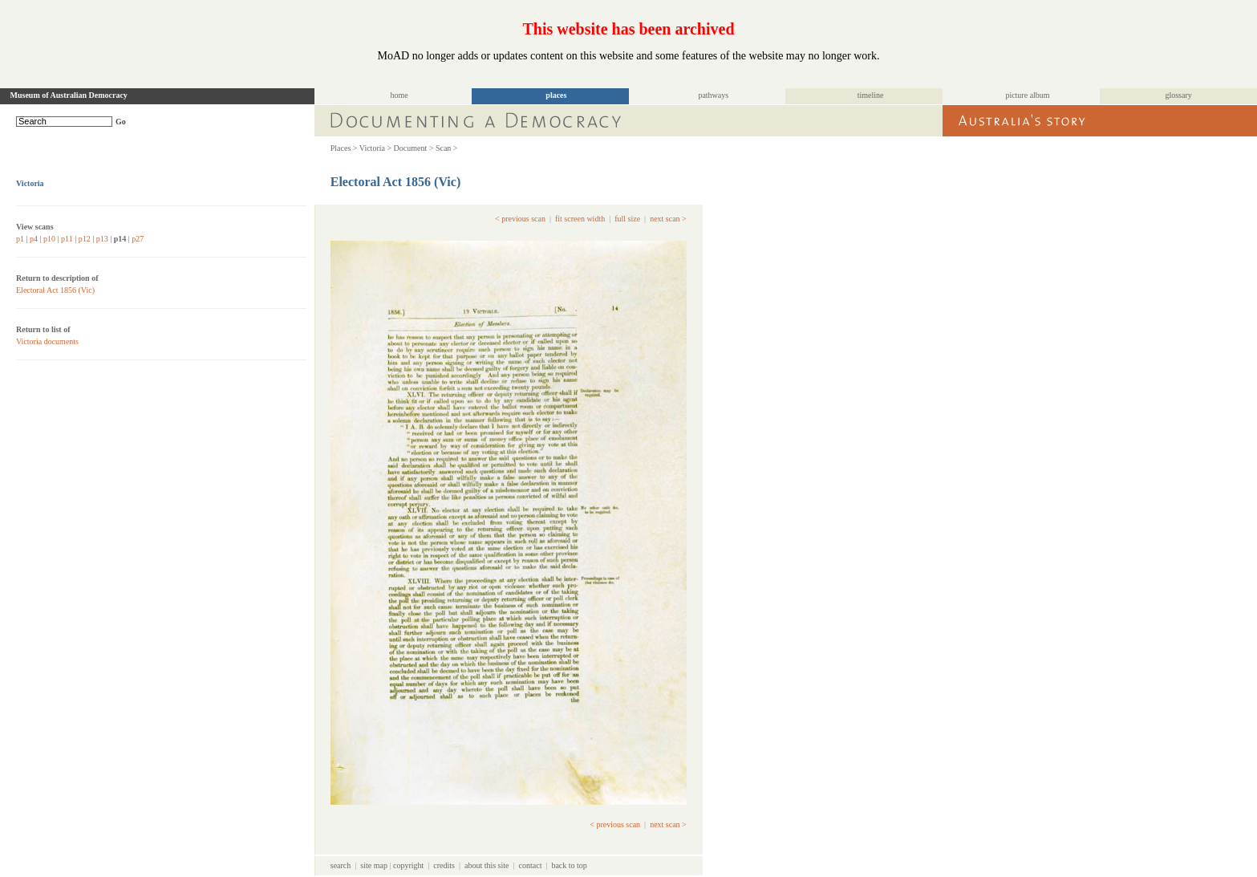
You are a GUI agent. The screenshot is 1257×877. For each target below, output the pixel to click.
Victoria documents (47, 341)
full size (627, 218)
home (399, 95)
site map (373, 865)
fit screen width (580, 218)
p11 (67, 238)
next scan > (668, 218)
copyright (408, 865)
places (555, 95)
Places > (344, 148)
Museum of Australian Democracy (69, 95)
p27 (138, 238)
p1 (20, 238)
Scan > (447, 148)
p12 (85, 238)
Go (121, 121)
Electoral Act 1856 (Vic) (55, 290)
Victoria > (375, 148)
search (340, 865)
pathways (713, 95)
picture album (1027, 95)
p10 (49, 238)
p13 (102, 238)
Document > (414, 148)
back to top (568, 865)
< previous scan (520, 218)
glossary (1178, 95)
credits (444, 865)
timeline (871, 95)
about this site (486, 865)
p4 (34, 238)
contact (530, 865)
